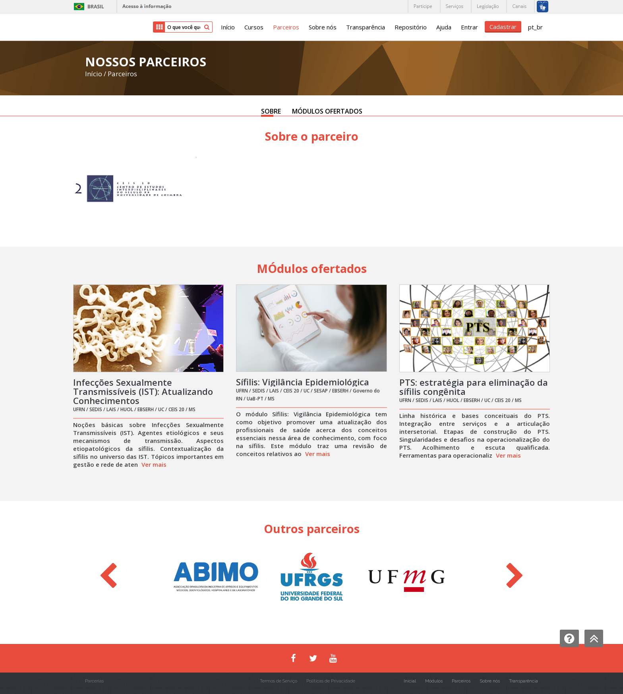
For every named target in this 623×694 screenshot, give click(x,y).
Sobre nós (323, 27)
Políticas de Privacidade (330, 681)
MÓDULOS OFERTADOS (327, 111)
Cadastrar (503, 27)
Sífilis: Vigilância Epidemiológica (302, 382)
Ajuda (443, 27)
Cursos (253, 27)
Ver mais (153, 464)
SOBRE (271, 111)
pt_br (535, 27)
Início (228, 27)
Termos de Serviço (278, 681)
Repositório (411, 27)
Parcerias (94, 681)
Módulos (434, 681)
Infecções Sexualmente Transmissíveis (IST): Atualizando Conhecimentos (143, 391)
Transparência (365, 27)
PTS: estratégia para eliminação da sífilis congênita (473, 386)
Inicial (410, 681)
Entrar (469, 27)
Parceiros (286, 27)
